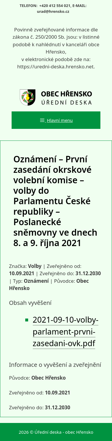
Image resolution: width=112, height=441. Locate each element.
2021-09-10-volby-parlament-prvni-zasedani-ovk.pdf (66, 331)
